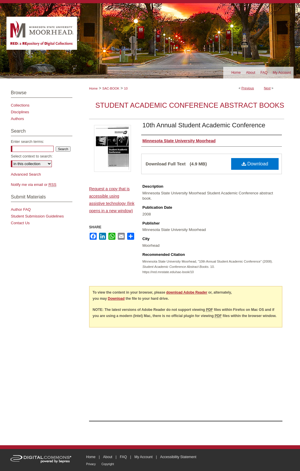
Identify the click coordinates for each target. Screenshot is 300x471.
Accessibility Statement (178, 457)
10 (125, 88)
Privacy (91, 464)
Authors (17, 119)
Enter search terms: (27, 141)
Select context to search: (31, 156)
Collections (20, 105)
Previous (247, 88)
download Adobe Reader (186, 292)
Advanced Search (26, 174)
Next (267, 88)
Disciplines (20, 112)
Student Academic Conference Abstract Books (189, 105)
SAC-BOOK (110, 88)
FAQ (123, 457)
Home (93, 88)
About (107, 457)
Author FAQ (21, 209)
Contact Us (20, 223)
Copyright (107, 464)
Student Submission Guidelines (37, 216)
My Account (143, 457)
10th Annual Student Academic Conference (203, 125)
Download (255, 163)
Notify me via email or (33, 184)
